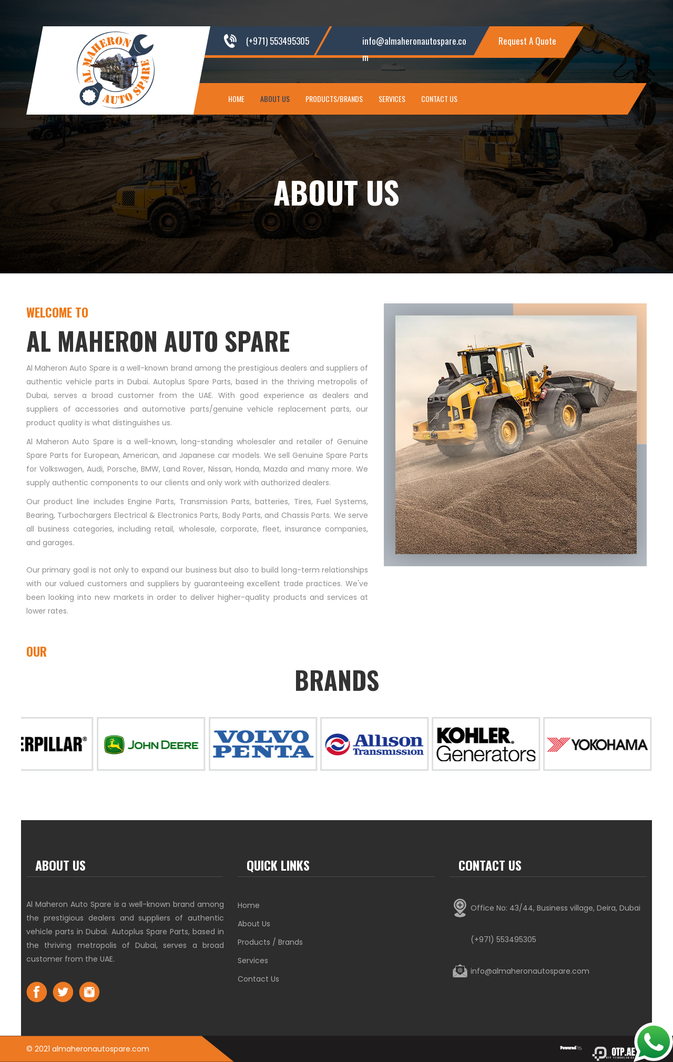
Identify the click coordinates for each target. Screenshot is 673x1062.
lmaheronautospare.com (103, 1049)
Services (392, 98)
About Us (275, 98)
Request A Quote (527, 40)
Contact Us (439, 98)
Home (236, 98)
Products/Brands (334, 98)
